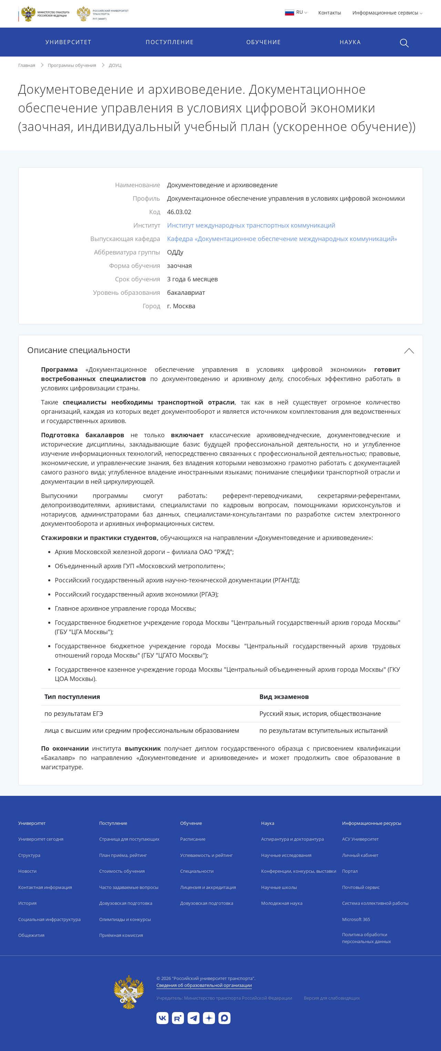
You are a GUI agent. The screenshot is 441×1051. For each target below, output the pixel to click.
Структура (29, 855)
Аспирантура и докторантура (292, 839)
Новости (27, 871)
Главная (26, 65)
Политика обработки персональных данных (366, 937)
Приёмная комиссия (121, 935)
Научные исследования (286, 855)
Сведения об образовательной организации (204, 985)
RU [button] (295, 12)
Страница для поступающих (129, 839)
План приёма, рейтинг (123, 855)
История (27, 903)
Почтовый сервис (361, 887)
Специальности (197, 871)
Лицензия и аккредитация (208, 887)
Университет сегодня (40, 839)
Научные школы (279, 887)
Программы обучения (72, 65)
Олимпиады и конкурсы (125, 919)
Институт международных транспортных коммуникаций (251, 225)
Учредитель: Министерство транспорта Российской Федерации (224, 998)
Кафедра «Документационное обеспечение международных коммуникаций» (282, 238)
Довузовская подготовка (125, 903)
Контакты (329, 12)
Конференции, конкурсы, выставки (298, 871)
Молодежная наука (281, 903)
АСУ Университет (360, 839)
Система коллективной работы (375, 903)
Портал (350, 871)
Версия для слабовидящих (332, 998)
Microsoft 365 (356, 919)
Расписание (192, 839)
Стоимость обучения (122, 871)
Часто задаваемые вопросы (128, 887)
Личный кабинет (360, 855)
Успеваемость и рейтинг (206, 855)
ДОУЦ (115, 65)
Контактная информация (45, 887)
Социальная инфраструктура (49, 919)
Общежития (31, 935)
